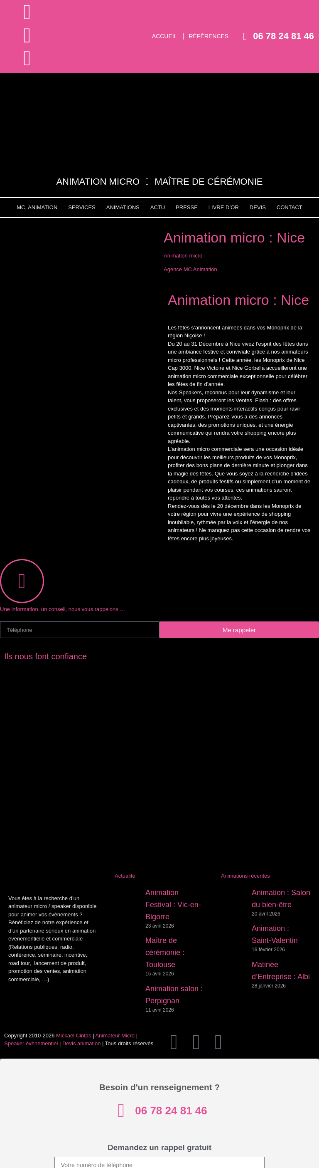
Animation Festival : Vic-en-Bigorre (173, 904)
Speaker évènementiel (31, 1043)
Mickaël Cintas (73, 1035)
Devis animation (81, 1043)
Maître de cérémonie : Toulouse (164, 952)
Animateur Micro (115, 1035)
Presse (187, 207)
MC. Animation (37, 207)
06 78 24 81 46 (283, 36)
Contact (289, 207)
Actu (157, 207)
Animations (123, 207)
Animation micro (183, 255)
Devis (258, 207)
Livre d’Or (224, 207)
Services (82, 207)
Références (209, 36)
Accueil (164, 36)
